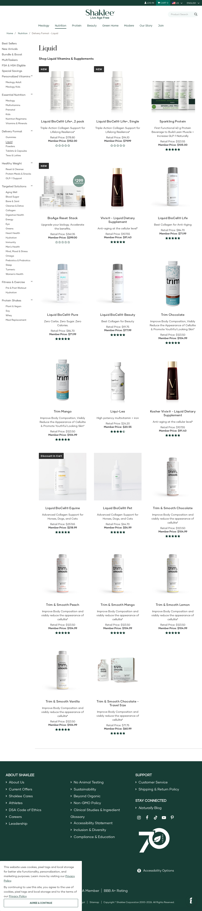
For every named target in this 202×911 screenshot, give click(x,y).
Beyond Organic (87, 796)
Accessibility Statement (93, 823)
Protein (76, 25)
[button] (191, 901)
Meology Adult (13, 82)
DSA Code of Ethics (25, 810)
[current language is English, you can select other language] (193, 3)
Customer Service (153, 782)
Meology (43, 25)
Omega (10, 255)
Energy (9, 219)
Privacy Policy (18, 896)
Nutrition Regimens (16, 118)
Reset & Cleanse (14, 169)
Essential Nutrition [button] (14, 94)
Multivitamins (13, 105)
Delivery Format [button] (12, 131)
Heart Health (13, 233)
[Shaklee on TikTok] (155, 815)
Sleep (9, 264)
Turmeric (10, 269)
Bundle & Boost (12, 54)
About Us (16, 782)
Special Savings (12, 70)
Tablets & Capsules (16, 150)
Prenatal (10, 109)
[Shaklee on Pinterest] (172, 817)
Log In (149, 3)
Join (161, 25)
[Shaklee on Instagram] (139, 817)
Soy (8, 310)
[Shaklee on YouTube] (164, 817)
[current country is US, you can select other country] (177, 3)
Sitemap (94, 902)
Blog (150, 808)
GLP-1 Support (14, 178)
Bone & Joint (12, 201)
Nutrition (60, 25)
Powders (10, 146)
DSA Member (88, 890)
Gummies (11, 137)
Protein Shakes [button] (11, 300)
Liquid (9, 141)
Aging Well (11, 192)
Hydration (11, 237)
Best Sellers (9, 43)
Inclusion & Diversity (90, 830)
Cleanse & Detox (15, 205)
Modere (129, 25)
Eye (8, 224)
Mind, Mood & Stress (17, 251)
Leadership (18, 823)
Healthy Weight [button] (12, 163)
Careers (15, 817)
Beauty (92, 25)
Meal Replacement (16, 319)
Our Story (146, 25)
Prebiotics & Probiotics (18, 260)
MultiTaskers (10, 59)
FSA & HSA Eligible (14, 65)
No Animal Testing (89, 782)
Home (10, 33)
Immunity (11, 242)
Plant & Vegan (13, 306)
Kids (8, 114)
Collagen (11, 210)
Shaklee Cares (21, 796)
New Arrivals (10, 48)
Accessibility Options (158, 870)
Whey (9, 315)
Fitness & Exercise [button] (13, 282)
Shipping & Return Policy (159, 789)
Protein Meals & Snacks (18, 173)
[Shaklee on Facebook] (147, 817)
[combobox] (181, 14)
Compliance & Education (94, 837)
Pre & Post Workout (16, 287)
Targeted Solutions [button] (14, 186)
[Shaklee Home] (101, 14)
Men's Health (13, 246)
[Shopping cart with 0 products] (163, 3)
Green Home (110, 25)
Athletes (16, 803)
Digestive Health (15, 214)
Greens (9, 228)
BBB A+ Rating (116, 890)
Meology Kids (13, 86)
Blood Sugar (12, 196)
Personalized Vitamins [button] (16, 76)
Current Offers (20, 789)
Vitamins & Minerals (16, 123)
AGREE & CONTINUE (41, 903)
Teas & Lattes (13, 155)
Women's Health (14, 274)
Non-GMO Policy (87, 803)
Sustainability (85, 789)
